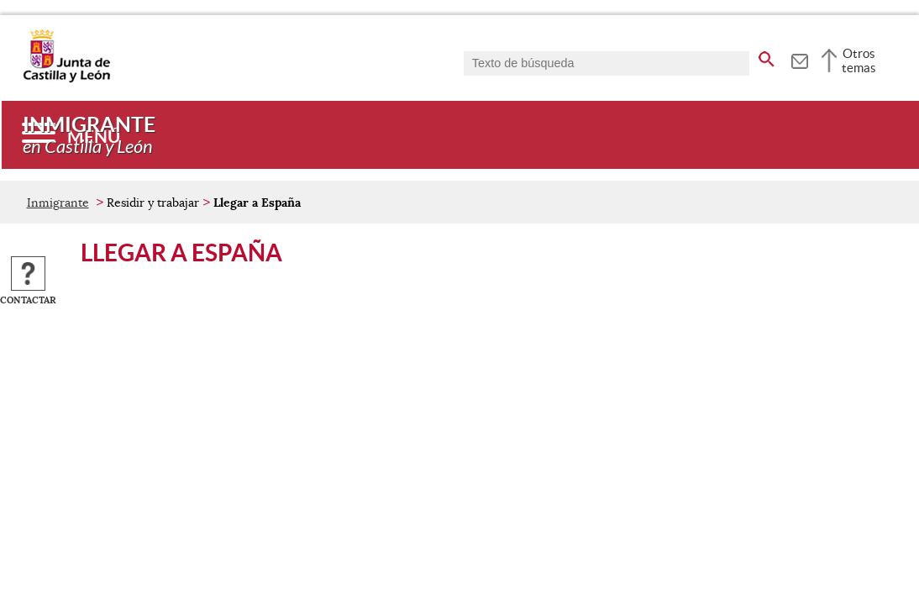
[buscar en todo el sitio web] (766, 56)
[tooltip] (799, 58)
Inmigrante (58, 202)
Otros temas (859, 60)
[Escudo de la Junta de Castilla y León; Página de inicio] (66, 79)
